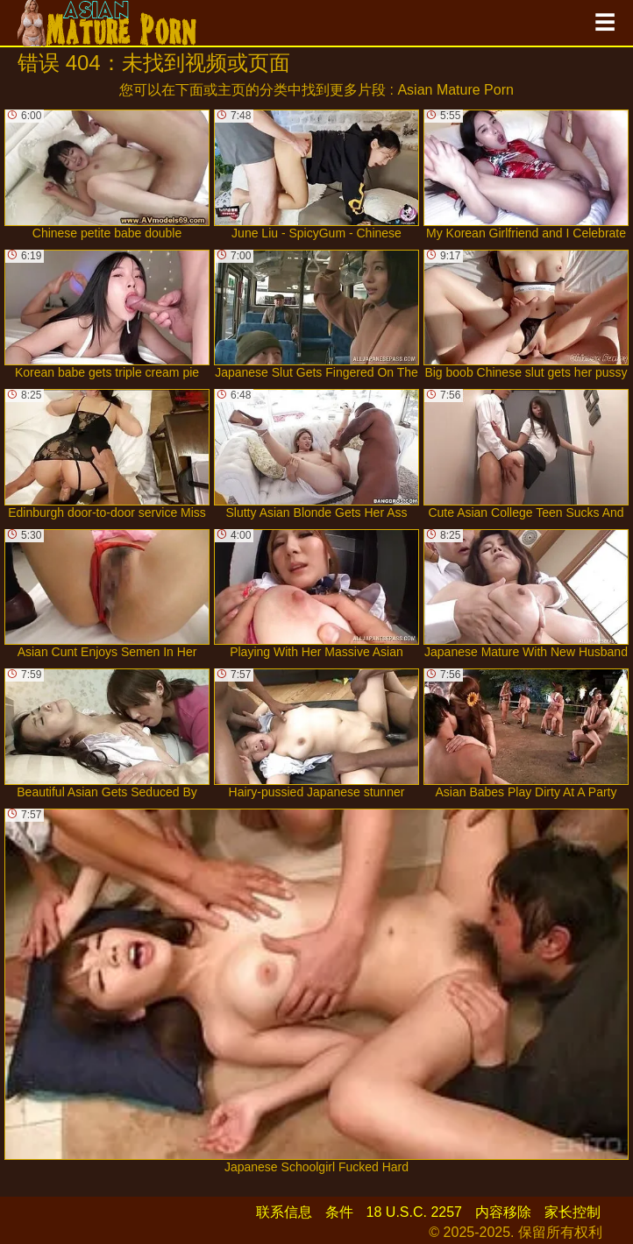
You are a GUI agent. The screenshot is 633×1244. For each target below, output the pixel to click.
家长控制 (572, 1212)
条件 (339, 1212)
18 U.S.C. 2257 (414, 1212)
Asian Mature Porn (455, 89)
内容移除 (503, 1212)
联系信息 (284, 1212)
